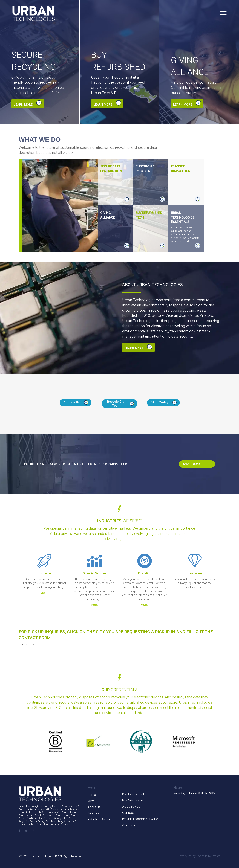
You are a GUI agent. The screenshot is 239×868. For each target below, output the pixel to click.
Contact (128, 812)
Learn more (23, 104)
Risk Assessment (133, 793)
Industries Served (99, 818)
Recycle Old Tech (115, 403)
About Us (94, 806)
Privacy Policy (187, 855)
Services (93, 812)
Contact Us (72, 401)
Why (91, 800)
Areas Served (131, 805)
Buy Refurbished (133, 799)
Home (92, 794)
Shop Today (159, 401)
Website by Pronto (208, 855)
